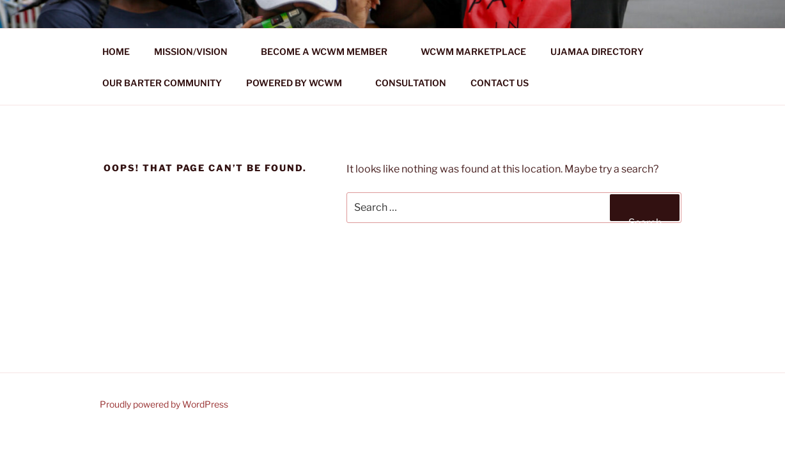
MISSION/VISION (197, 51)
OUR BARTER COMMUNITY (162, 82)
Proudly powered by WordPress (164, 404)
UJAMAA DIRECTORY (597, 51)
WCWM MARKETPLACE (473, 51)
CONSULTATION (410, 82)
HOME (116, 51)
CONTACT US (499, 82)
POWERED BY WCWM (300, 82)
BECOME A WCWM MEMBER (330, 51)
